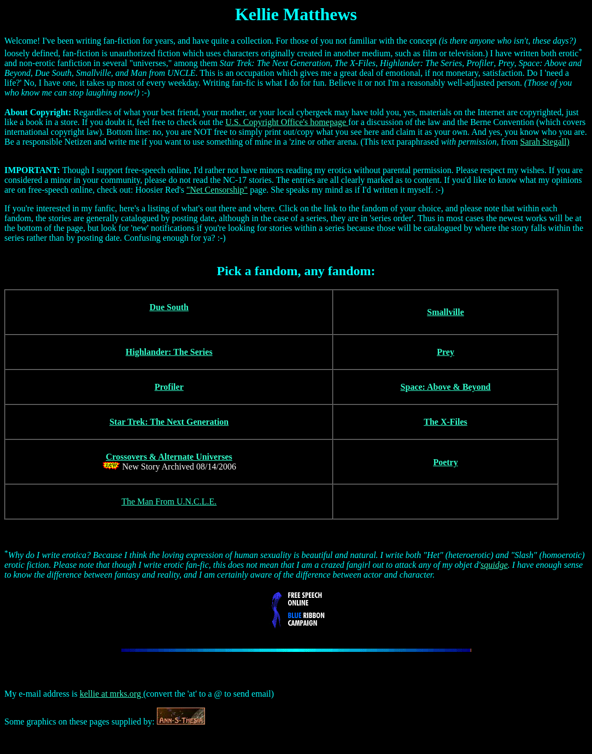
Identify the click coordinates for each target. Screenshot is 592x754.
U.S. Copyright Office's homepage (286, 122)
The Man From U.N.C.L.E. (168, 501)
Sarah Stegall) (545, 141)
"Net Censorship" (217, 189)
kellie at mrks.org (111, 693)
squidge (494, 564)
